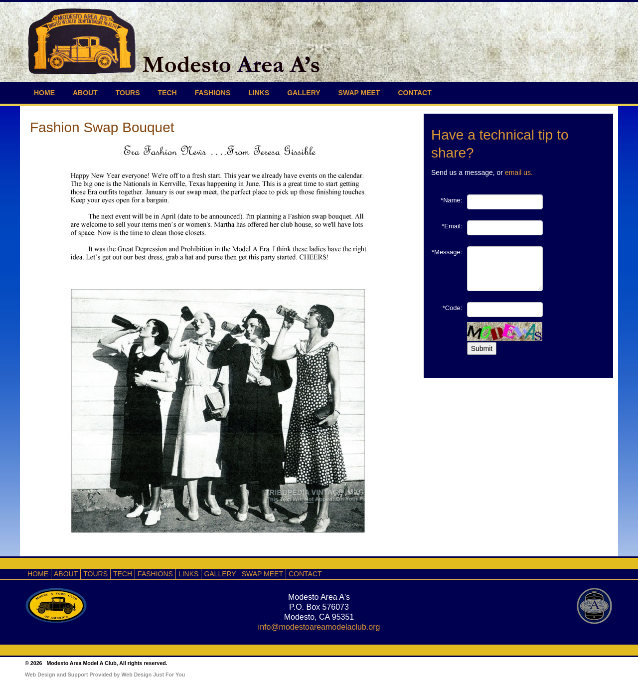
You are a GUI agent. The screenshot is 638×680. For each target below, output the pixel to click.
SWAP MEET (359, 93)
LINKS (258, 93)
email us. (519, 172)
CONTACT (414, 93)
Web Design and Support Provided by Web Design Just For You (105, 675)
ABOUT (85, 93)
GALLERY (303, 93)
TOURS (128, 93)
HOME (44, 93)
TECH (167, 93)
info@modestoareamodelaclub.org (319, 627)
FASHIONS (213, 93)
